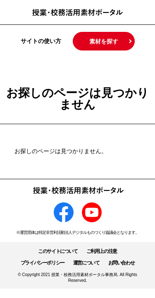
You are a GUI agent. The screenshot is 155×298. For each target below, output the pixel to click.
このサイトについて (57, 251)
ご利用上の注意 (101, 251)
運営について (86, 263)
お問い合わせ (121, 263)
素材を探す (103, 41)
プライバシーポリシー (42, 263)
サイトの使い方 (41, 41)
